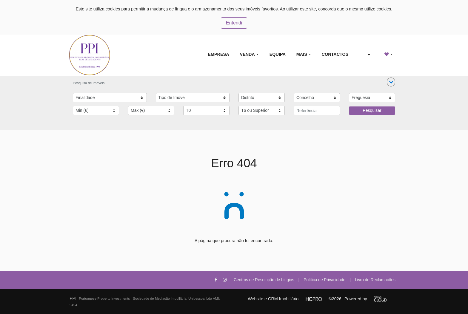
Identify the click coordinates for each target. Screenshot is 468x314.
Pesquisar (372, 110)
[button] (391, 82)
